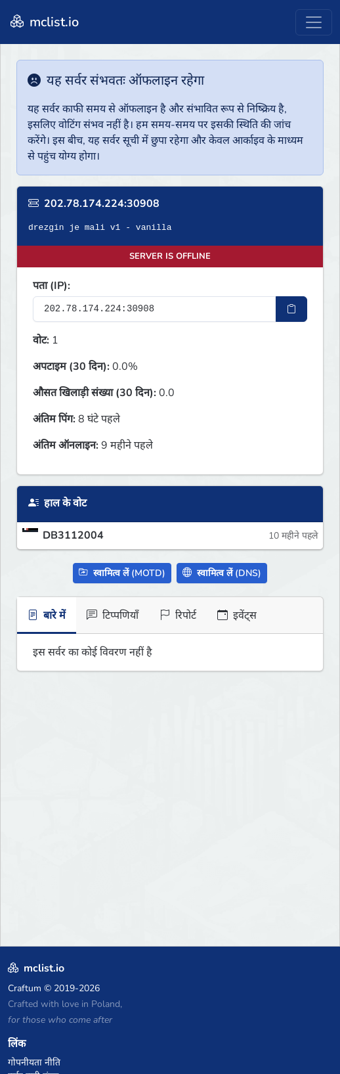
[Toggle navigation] (313, 22)
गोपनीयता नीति (34, 1062)
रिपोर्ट (177, 615)
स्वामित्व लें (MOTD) (122, 573)
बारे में (47, 615)
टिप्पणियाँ (112, 615)
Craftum (24, 988)
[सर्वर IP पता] (154, 309)
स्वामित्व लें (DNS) (221, 573)
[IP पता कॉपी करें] (291, 309)
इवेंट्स (237, 615)
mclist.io (43, 22)
